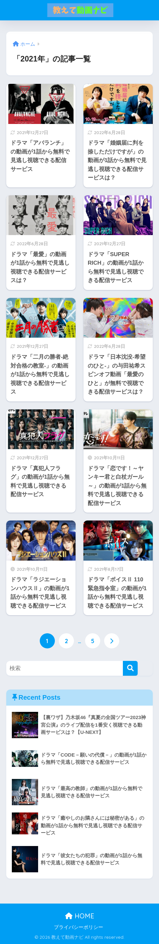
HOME (79, 916)
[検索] (130, 668)
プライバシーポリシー (78, 927)
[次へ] (111, 640)
